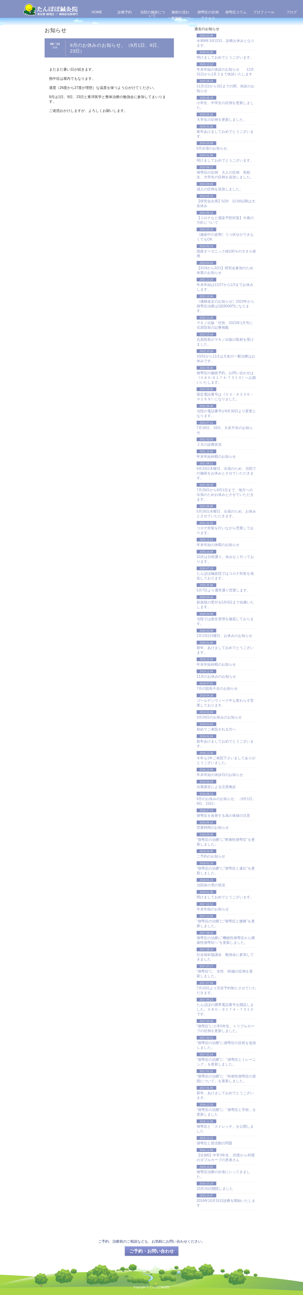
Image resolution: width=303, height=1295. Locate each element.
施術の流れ (180, 12)
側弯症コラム (236, 12)
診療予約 (124, 12)
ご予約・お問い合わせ (151, 1251)
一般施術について (180, 20)
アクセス (208, 18)
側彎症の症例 (208, 12)
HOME (96, 12)
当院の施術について (152, 14)
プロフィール (263, 12)
